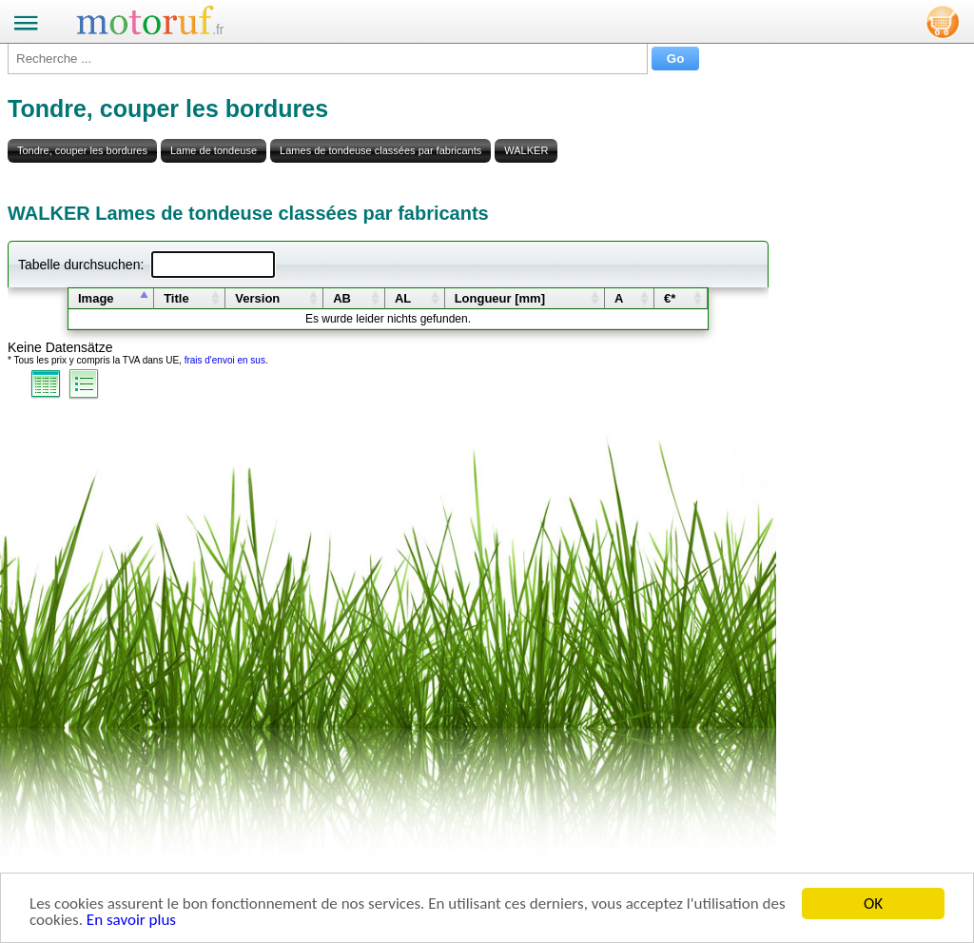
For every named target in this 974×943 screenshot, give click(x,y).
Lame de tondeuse (213, 150)
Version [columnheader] (257, 298)
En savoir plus (131, 921)
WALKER (526, 150)
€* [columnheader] (669, 298)
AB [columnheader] (342, 298)
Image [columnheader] (96, 298)
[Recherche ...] (328, 58)
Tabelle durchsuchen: (146, 264)
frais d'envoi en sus (225, 360)
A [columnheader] (618, 298)
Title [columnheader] (176, 298)
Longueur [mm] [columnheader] (500, 298)
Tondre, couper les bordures (82, 150)
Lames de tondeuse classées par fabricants (380, 150)
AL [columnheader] (403, 298)
